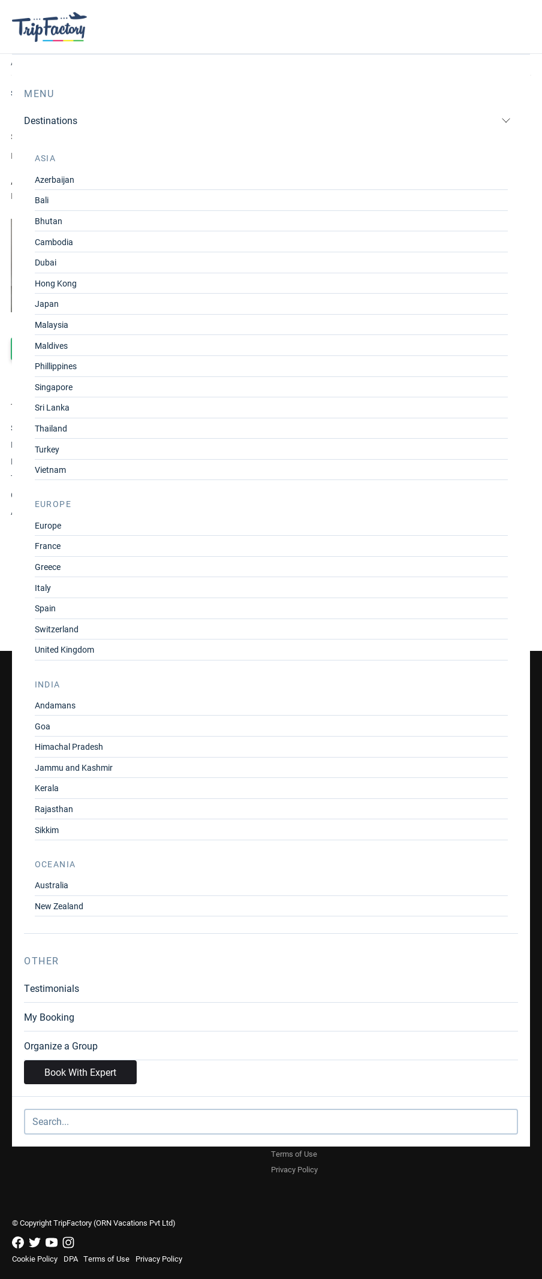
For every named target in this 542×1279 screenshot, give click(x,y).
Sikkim (47, 829)
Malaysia (51, 324)
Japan (47, 303)
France (48, 545)
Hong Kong (56, 283)
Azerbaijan (54, 179)
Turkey (47, 449)
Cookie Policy (35, 1258)
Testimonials (51, 988)
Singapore (54, 387)
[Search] (271, 1122)
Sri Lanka (52, 407)
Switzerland (57, 629)
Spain (45, 608)
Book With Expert (80, 1072)
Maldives (51, 345)
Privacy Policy (294, 1169)
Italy (43, 587)
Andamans (55, 705)
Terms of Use (294, 1153)
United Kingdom (64, 649)
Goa (42, 726)
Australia (51, 885)
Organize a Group (61, 1045)
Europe (48, 525)
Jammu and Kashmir (74, 767)
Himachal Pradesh (69, 746)
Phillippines (56, 366)
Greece (48, 566)
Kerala (47, 788)
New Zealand (59, 906)
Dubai (45, 262)
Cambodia (54, 242)
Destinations (267, 120)
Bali (42, 200)
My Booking (49, 1016)
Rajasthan (54, 809)
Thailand (51, 428)
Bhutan (48, 221)
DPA (71, 1258)
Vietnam (50, 469)
